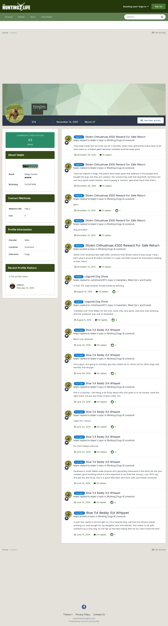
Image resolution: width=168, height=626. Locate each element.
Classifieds (46, 17)
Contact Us (99, 614)
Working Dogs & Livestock (121, 140)
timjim (76, 140)
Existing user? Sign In (136, 6)
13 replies (106, 154)
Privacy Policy (83, 614)
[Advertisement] (84, 61)
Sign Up (158, 6)
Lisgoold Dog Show (96, 276)
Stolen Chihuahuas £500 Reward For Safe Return (115, 136)
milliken (20, 285)
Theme (68, 614)
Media (21, 17)
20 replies (100, 345)
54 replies (102, 291)
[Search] (141, 16)
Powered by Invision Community (84, 621)
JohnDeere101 (98, 280)
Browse (9, 17)
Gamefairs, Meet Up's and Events (133, 280)
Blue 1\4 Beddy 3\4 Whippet (103, 329)
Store (32, 17)
